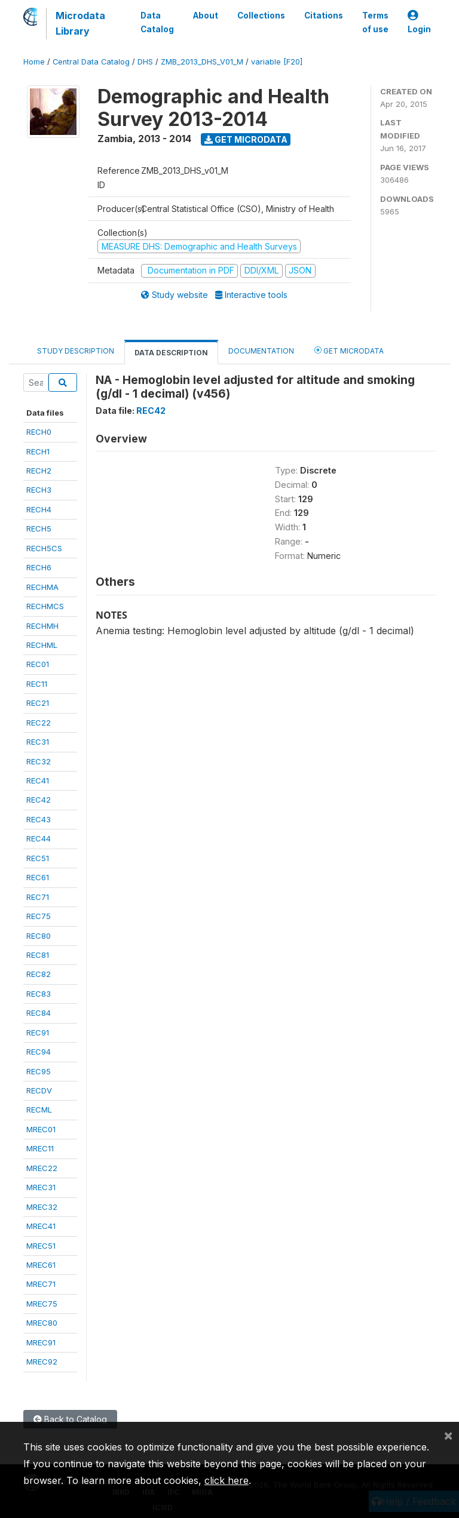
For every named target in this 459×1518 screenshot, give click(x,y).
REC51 (37, 858)
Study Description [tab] (75, 350)
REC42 (38, 799)
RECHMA (42, 587)
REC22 (38, 722)
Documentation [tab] (261, 350)
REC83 (38, 993)
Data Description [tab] (171, 352)
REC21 (37, 703)
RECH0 (38, 432)
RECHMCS (45, 606)
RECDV (39, 1090)
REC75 (38, 916)
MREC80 (41, 1323)
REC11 (36, 684)
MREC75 (41, 1303)
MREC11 (40, 1148)
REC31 (37, 741)
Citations (323, 15)
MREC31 (41, 1187)
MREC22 (41, 1168)
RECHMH (42, 626)
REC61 (37, 877)
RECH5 (38, 528)
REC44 (38, 838)
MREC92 (41, 1361)
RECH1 (38, 451)
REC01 (37, 664)
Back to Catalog (70, 1419)
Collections (261, 15)
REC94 (38, 1051)
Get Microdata (245, 139)
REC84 (38, 1013)
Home (34, 61)
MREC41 (41, 1226)
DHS (145, 61)
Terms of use (375, 22)
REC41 (37, 780)
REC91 (37, 1032)
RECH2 (38, 470)
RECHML (41, 645)
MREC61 (41, 1265)
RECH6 (38, 567)
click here (226, 1480)
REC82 (38, 974)
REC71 (37, 897)
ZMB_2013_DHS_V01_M (202, 61)
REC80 (38, 936)
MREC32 (41, 1207)
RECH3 (38, 489)
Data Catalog (157, 22)
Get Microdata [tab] (349, 350)
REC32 (38, 761)
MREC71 (41, 1284)
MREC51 (41, 1245)
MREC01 (41, 1129)
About (205, 15)
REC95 (38, 1071)
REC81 (37, 955)
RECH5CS (44, 548)
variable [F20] (276, 61)
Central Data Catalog (91, 61)
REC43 (38, 819)
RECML (39, 1109)
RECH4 (38, 509)
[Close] (448, 1435)
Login (419, 22)
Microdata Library (80, 23)
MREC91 (41, 1342)
